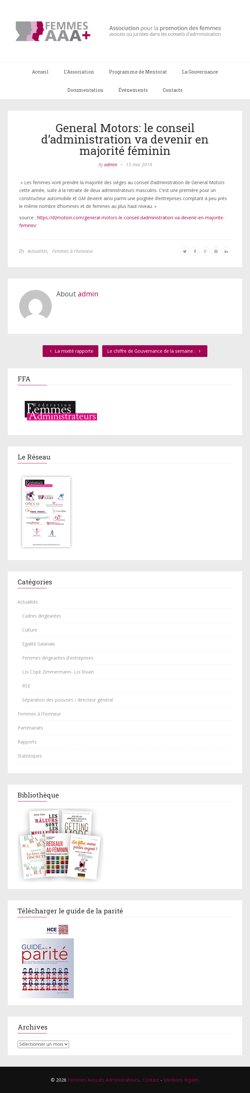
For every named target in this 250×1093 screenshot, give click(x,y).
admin (110, 164)
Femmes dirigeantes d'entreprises (57, 658)
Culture (29, 630)
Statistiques (30, 756)
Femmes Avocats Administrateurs (103, 1080)
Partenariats (30, 728)
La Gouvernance (200, 72)
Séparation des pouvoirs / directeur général (67, 700)
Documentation (85, 90)
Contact (151, 1080)
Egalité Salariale (38, 644)
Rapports (27, 742)
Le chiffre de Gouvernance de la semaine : (154, 351)
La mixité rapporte (70, 351)
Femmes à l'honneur (72, 251)
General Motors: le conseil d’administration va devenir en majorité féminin (125, 139)
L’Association (79, 72)
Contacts (173, 90)
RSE (26, 686)
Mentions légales (181, 1080)
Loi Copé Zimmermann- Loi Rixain (58, 672)
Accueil (40, 72)
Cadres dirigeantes (41, 616)
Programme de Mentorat (138, 72)
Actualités (38, 251)
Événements (133, 90)
